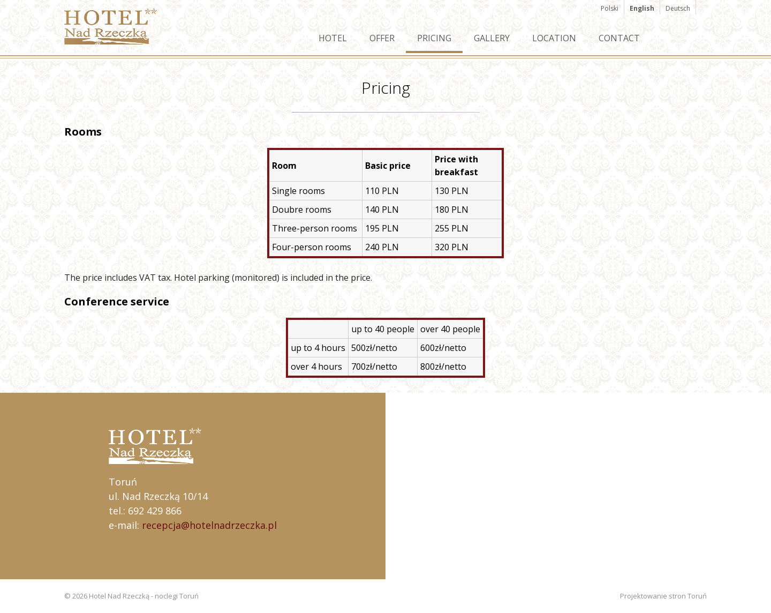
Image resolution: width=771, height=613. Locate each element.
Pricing (434, 38)
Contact (619, 38)
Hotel (333, 38)
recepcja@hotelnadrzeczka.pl (209, 525)
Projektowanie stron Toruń (663, 596)
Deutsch (678, 8)
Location (554, 38)
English (642, 8)
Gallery (492, 38)
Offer (382, 38)
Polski (609, 8)
